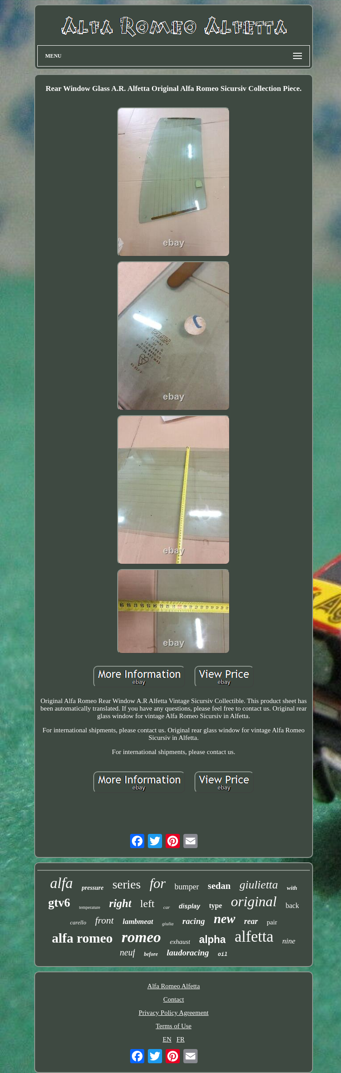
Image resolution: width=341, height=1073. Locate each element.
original (254, 901)
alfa (61, 883)
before (151, 954)
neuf (127, 952)
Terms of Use (174, 1026)
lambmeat (138, 921)
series (126, 884)
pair (272, 922)
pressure (92, 887)
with (292, 887)
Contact (173, 999)
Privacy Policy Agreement (173, 1012)
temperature (89, 907)
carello (78, 922)
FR (180, 1039)
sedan (219, 885)
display (189, 906)
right (120, 903)
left (147, 903)
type (215, 905)
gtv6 (59, 902)
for (158, 883)
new (224, 919)
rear (251, 921)
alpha (212, 939)
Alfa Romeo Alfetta (173, 986)
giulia (168, 923)
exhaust (180, 941)
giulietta (258, 884)
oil (223, 954)
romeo (141, 937)
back (292, 905)
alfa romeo (82, 938)
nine (288, 941)
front (104, 920)
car (166, 907)
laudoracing (188, 952)
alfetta (253, 936)
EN (167, 1039)
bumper (186, 886)
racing (193, 921)
